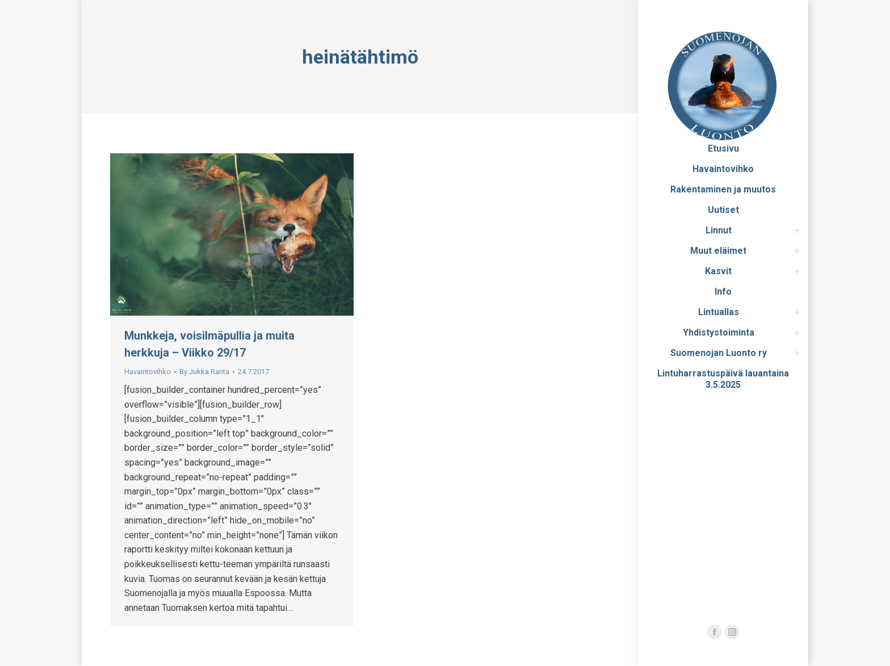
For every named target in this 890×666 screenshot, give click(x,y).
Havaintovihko (147, 371)
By (204, 371)
